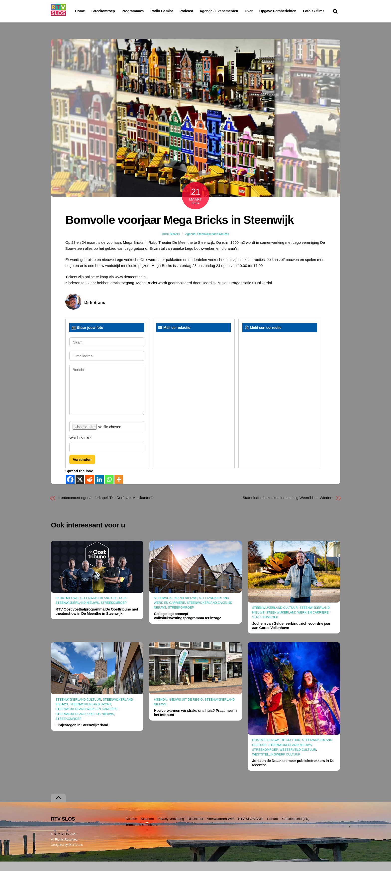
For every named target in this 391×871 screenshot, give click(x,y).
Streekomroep (104, 11)
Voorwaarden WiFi (220, 828)
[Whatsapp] (109, 489)
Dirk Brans (171, 243)
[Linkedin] (99, 489)
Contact (273, 828)
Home (76, 11)
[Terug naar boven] (58, 807)
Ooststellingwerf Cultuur (276, 749)
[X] (80, 489)
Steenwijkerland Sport (90, 714)
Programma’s (142, 11)
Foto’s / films (86, 20)
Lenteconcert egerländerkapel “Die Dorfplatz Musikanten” (106, 507)
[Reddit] (89, 489)
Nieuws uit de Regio (186, 709)
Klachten (147, 828)
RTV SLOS (61, 843)
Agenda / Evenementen (231, 11)
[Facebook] (70, 489)
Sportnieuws (67, 608)
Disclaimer (195, 828)
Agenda (190, 243)
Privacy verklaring (170, 828)
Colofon (131, 828)
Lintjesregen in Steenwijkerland (82, 735)
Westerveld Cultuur (298, 759)
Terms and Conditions (141, 834)
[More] (118, 489)
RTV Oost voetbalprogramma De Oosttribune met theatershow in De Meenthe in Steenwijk (97, 621)
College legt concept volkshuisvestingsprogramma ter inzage (187, 625)
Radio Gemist (174, 11)
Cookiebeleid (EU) (296, 828)
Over (262, 11)
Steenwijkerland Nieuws (213, 243)
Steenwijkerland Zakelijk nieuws (85, 723)
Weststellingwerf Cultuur (276, 764)
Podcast (199, 11)
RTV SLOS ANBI (250, 828)
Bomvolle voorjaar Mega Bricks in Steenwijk (179, 229)
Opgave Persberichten (295, 11)
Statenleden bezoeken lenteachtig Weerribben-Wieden (287, 507)
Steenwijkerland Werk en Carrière (297, 622)
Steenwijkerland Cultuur (103, 608)
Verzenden (82, 469)
